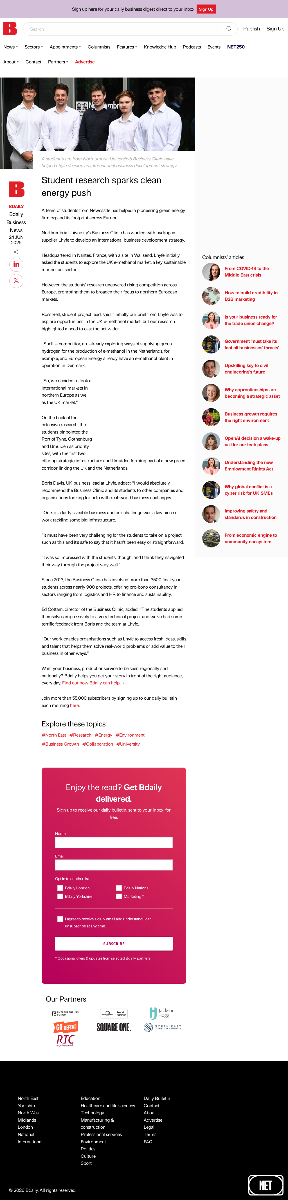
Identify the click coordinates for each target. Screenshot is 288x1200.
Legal (149, 1127)
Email (59, 855)
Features (125, 47)
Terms (150, 1134)
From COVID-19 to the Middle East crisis (235, 272)
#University (128, 744)
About (9, 62)
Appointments (64, 47)
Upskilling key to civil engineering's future (235, 369)
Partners (56, 62)
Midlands (27, 1120)
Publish (251, 28)
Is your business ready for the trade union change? (239, 320)
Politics (88, 1149)
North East (28, 1098)
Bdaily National (136, 887)
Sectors (32, 47)
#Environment (130, 735)
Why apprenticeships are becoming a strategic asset (241, 393)
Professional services (101, 1134)
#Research (80, 735)
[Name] (114, 842)
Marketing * (134, 896)
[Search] (229, 29)
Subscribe (113, 943)
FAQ (148, 1141)
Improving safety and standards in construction (239, 514)
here (74, 705)
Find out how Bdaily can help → (93, 683)
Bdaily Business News (16, 222)
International (30, 1141)
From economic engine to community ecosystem (239, 538)
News (9, 47)
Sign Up (206, 9)
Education (90, 1098)
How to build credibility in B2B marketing (240, 296)
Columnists (99, 47)
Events (214, 47)
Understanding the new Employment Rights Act (237, 466)
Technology (92, 1112)
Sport (86, 1163)
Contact (33, 62)
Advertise (85, 62)
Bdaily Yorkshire (78, 896)
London (25, 1127)
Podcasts (192, 47)
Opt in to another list (72, 878)
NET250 (236, 47)
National (26, 1134)
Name (60, 833)
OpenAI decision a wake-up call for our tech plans (241, 441)
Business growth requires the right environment (239, 417)
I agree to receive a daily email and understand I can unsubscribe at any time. (108, 922)
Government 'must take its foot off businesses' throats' (240, 344)
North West (29, 1112)
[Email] (114, 864)
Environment (93, 1141)
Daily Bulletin (157, 1098)
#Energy (103, 735)
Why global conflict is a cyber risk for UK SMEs (237, 490)
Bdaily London (77, 887)
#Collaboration (97, 744)
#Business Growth (60, 744)
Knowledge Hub (160, 47)
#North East (54, 735)
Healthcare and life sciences (108, 1105)
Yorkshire (27, 1105)
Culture (88, 1156)
